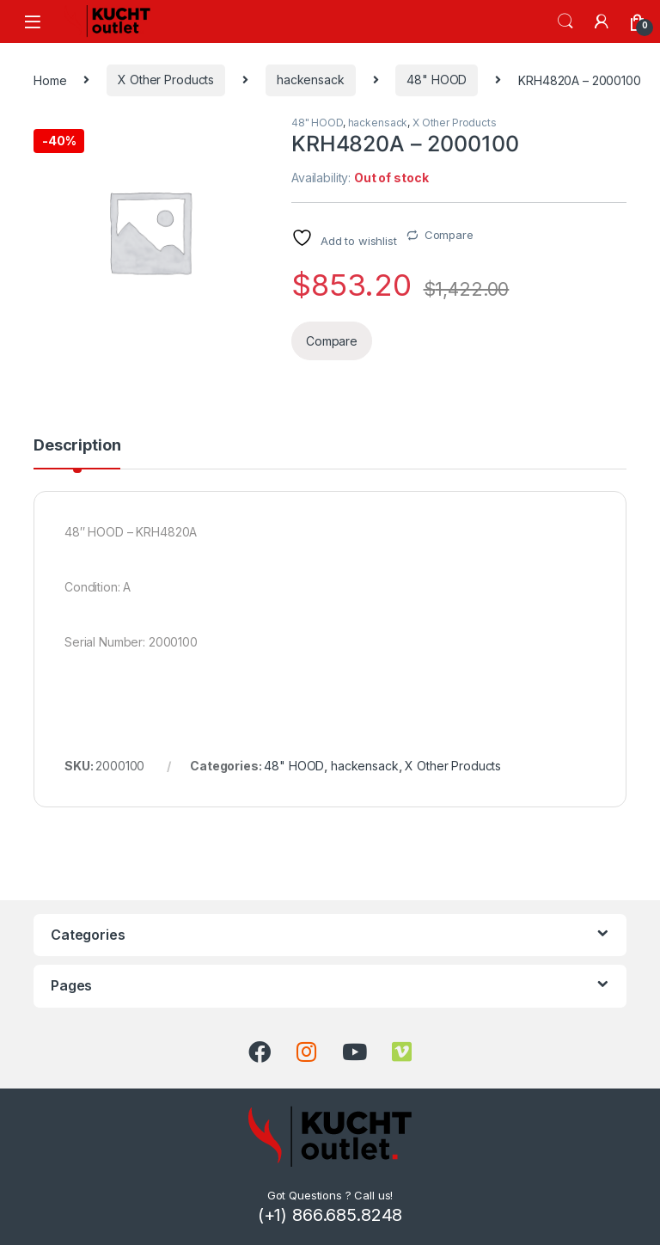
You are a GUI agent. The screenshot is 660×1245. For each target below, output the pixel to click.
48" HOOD (436, 79)
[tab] (77, 453)
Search (565, 21)
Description (77, 446)
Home (50, 79)
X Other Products (166, 79)
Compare (449, 235)
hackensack (311, 79)
